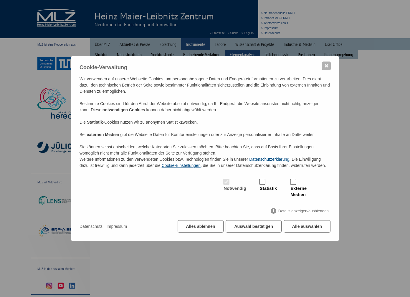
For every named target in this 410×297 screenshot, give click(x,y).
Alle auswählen (307, 226)
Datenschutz (91, 226)
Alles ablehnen (200, 226)
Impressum (117, 226)
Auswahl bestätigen (253, 226)
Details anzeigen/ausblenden (303, 211)
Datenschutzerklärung (269, 159)
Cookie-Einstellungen (181, 165)
